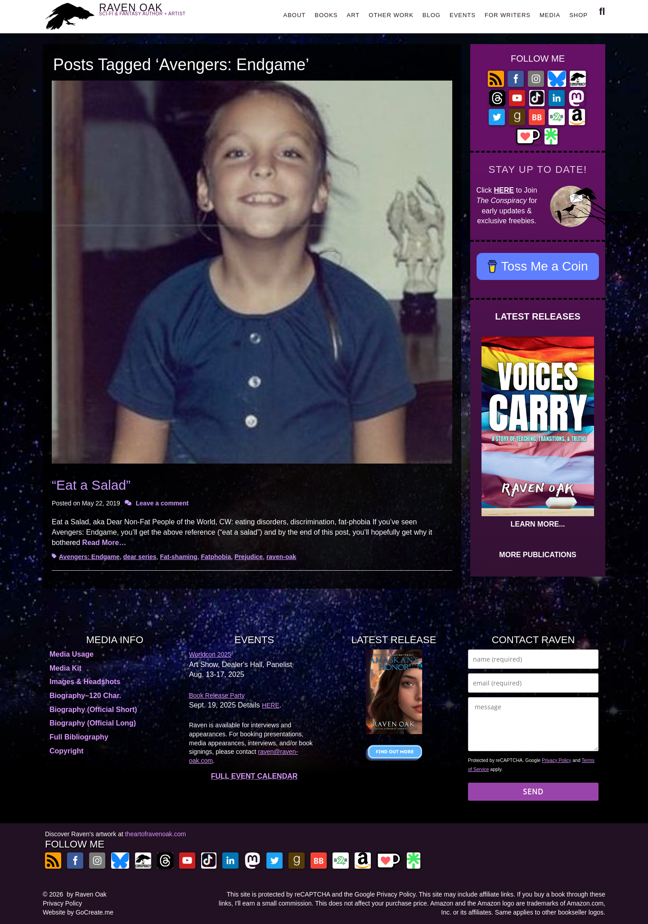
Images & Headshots (85, 681)
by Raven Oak (87, 894)
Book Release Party (217, 695)
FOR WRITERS (508, 15)
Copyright (67, 751)
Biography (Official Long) (93, 723)
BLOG (432, 15)
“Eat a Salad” (91, 485)
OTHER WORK (391, 15)
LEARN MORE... (538, 524)
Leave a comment (162, 503)
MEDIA (550, 15)
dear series (140, 556)
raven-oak (281, 556)
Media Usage (72, 654)
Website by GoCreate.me (78, 912)
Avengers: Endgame (89, 556)
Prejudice (248, 556)
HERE (504, 190)
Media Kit (65, 668)
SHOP (578, 15)
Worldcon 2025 (210, 654)
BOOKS (326, 15)
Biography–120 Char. (85, 695)
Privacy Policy (556, 760)
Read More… (104, 542)
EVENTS (463, 15)
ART (353, 15)
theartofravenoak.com (155, 834)
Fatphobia (216, 556)
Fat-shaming (178, 556)
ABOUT (294, 15)
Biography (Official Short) (93, 709)
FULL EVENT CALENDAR (254, 776)
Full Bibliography (79, 737)
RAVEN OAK (155, 14)
